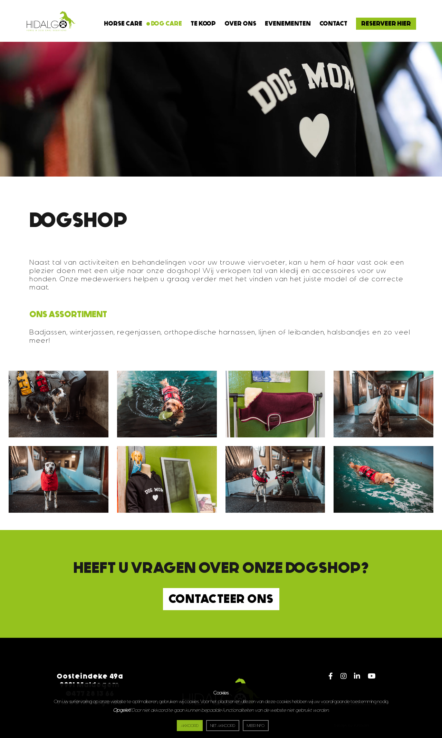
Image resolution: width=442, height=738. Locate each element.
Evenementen (288, 23)
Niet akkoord (222, 726)
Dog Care (166, 23)
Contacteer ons (221, 599)
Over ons (240, 23)
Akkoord (190, 726)
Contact (333, 23)
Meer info (256, 726)
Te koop (203, 23)
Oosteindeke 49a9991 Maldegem (90, 680)
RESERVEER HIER (386, 23)
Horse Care (123, 23)
